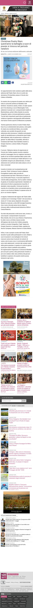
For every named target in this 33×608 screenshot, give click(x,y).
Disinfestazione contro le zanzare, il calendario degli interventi (20, 477)
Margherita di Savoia (7, 601)
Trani (16, 606)
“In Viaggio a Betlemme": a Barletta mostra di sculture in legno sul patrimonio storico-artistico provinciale (24, 389)
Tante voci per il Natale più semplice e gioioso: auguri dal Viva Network (8, 346)
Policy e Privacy (14, 582)
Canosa (3, 599)
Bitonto (25, 596)
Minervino (16, 601)
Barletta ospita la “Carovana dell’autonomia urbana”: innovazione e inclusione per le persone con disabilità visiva (20, 487)
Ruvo (14, 603)
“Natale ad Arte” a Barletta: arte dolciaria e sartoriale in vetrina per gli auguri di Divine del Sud (8, 388)
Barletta (4, 596)
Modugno (23, 601)
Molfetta (4, 603)
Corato (16, 599)
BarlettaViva (10, 2)
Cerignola (9, 599)
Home (2, 13)
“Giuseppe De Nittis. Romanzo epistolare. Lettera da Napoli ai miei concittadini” (20, 437)
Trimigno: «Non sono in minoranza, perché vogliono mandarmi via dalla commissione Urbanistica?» (20, 453)
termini (13, 405)
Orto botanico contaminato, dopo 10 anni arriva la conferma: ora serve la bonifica (20, 429)
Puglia (10, 603)
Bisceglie (19, 596)
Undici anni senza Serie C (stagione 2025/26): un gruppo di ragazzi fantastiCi (20, 461)
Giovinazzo (22, 599)
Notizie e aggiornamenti (11, 13)
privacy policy (21, 405)
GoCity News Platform (25, 582)
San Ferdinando (22, 603)
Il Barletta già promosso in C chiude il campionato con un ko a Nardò (20, 411)
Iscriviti (23, 400)
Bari (14, 596)
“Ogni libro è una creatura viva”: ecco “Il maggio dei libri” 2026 (20, 469)
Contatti (8, 582)
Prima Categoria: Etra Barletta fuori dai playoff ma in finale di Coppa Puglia (20, 420)
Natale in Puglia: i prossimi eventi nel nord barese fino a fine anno (24, 366)
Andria (9, 596)
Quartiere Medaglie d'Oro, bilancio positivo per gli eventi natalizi (8, 323)
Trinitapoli (22, 606)
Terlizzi (11, 606)
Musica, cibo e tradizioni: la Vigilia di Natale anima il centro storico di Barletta (24, 322)
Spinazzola (4, 606)
